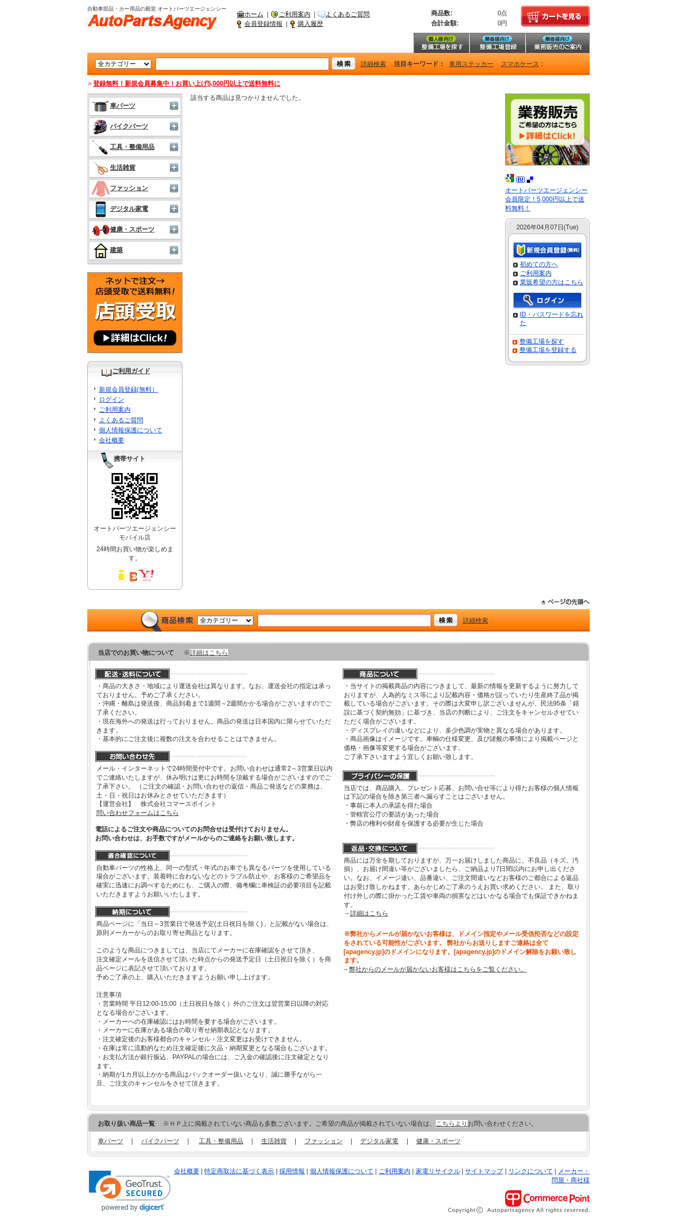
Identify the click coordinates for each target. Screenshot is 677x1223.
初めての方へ (539, 264)
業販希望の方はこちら (551, 282)
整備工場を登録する (548, 350)
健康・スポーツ (123, 229)
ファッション (120, 188)
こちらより (452, 1123)
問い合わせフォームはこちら (137, 813)
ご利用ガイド (131, 371)
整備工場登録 (497, 43)
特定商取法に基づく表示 (239, 1171)
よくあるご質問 (347, 14)
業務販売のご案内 (557, 43)
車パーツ (113, 105)
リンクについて (530, 1171)
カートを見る (555, 16)
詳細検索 (373, 64)
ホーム (253, 14)
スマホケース (520, 64)
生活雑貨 (113, 167)
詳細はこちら (209, 652)
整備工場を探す (441, 43)
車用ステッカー (471, 64)
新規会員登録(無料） (128, 389)
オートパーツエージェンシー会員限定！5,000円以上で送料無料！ (546, 199)
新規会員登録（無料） (547, 251)
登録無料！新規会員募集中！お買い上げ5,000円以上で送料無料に (186, 83)
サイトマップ (484, 1171)
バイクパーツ (120, 126)
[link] (129, 1191)
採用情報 (292, 1171)
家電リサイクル (438, 1171)
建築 (107, 250)
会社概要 (111, 440)
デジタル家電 (120, 208)
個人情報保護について (130, 430)
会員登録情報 (263, 23)
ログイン (111, 399)
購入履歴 (310, 23)
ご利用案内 (294, 14)
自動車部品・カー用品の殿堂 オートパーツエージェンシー (152, 22)
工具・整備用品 (123, 147)
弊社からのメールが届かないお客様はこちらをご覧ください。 (438, 969)
